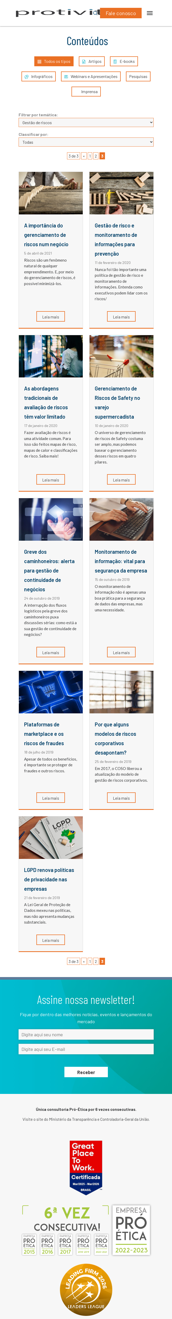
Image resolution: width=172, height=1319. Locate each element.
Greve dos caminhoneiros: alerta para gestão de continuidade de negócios (49, 570)
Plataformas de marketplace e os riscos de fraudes (44, 733)
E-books (124, 61)
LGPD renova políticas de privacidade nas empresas (49, 879)
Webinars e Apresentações (91, 76)
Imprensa (86, 91)
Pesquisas (138, 76)
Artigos (92, 61)
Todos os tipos (53, 61)
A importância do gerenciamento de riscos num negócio (46, 234)
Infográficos (39, 76)
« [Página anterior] (84, 155)
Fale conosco (121, 13)
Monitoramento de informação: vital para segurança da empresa (121, 561)
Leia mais (50, 316)
